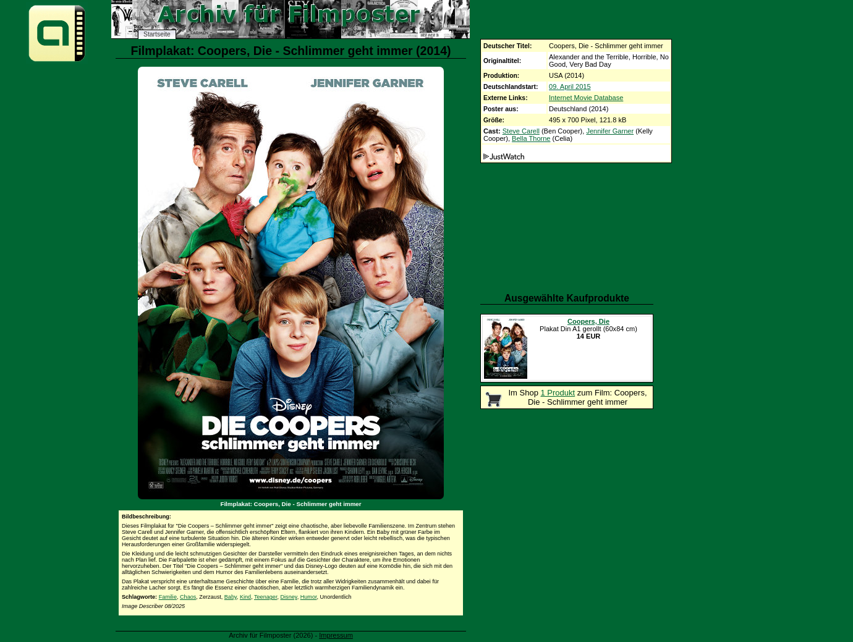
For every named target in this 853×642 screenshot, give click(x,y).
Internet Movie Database (586, 97)
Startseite (157, 34)
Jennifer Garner (610, 131)
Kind (245, 597)
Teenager (265, 597)
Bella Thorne (531, 138)
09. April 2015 (570, 86)
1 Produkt (558, 392)
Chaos (188, 597)
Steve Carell (521, 131)
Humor (308, 597)
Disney (289, 597)
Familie (168, 597)
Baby (230, 597)
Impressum (336, 635)
